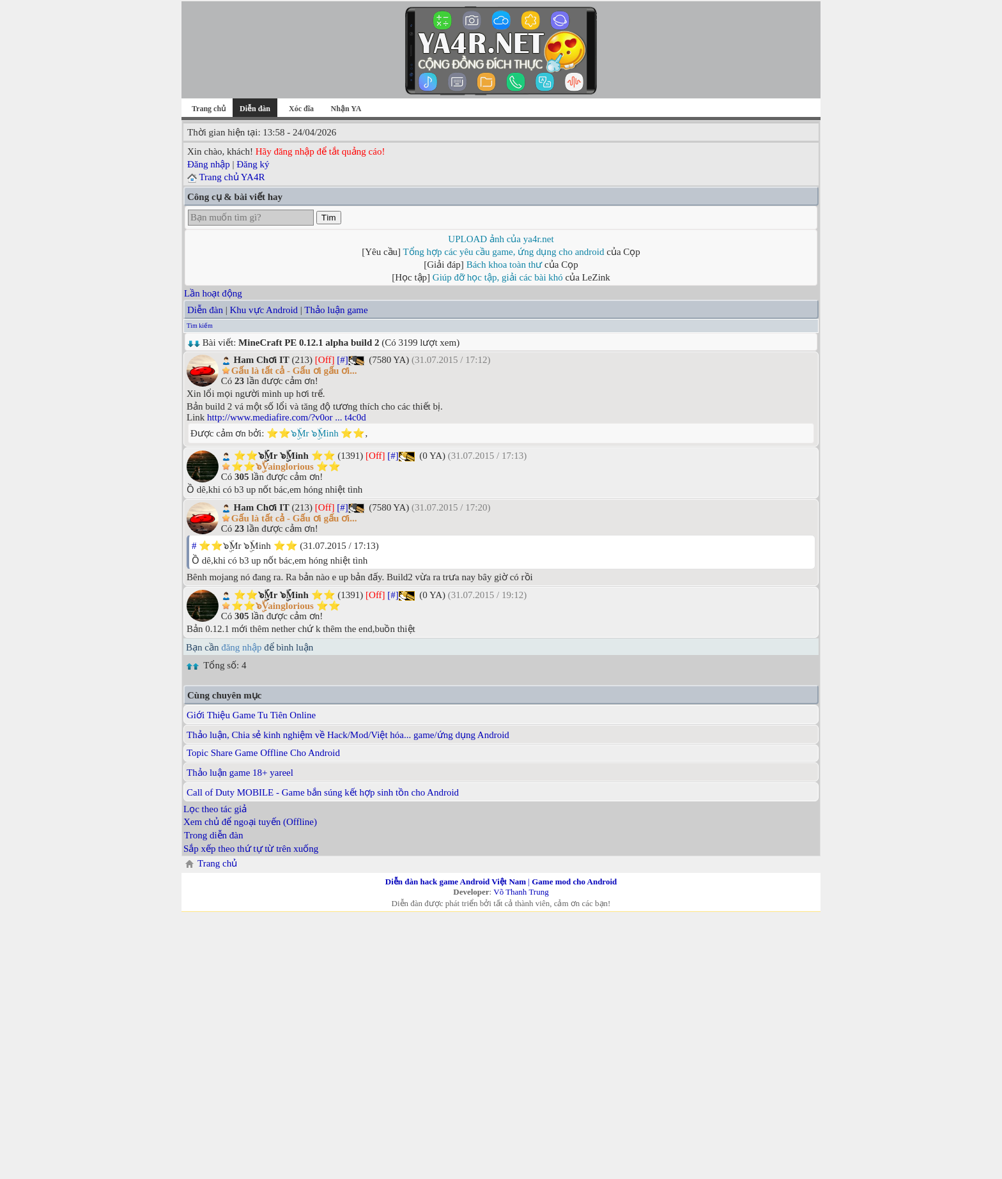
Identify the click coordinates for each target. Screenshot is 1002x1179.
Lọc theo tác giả (215, 809)
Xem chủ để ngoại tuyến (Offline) (250, 822)
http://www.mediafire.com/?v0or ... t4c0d (286, 417)
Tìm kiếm (200, 325)
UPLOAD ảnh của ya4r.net (500, 239)
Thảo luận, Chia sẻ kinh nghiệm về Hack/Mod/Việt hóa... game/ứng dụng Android (348, 735)
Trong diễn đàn (213, 835)
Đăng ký (252, 164)
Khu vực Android (263, 310)
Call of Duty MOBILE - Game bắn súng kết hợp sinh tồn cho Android (323, 792)
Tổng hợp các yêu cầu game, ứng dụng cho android (504, 252)
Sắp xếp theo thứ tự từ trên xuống (250, 849)
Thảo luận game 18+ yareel (240, 772)
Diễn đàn (205, 310)
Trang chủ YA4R (232, 177)
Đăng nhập (208, 164)
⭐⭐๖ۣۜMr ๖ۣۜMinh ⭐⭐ (315, 433)
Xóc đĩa (301, 108)
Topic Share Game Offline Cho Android (263, 753)
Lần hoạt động (213, 293)
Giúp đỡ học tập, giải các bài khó (498, 277)
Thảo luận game (335, 310)
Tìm (328, 217)
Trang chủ (209, 108)
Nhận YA (346, 108)
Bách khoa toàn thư (504, 264)
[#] (342, 360)
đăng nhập (241, 647)
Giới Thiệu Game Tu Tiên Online (251, 715)
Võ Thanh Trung (520, 892)
